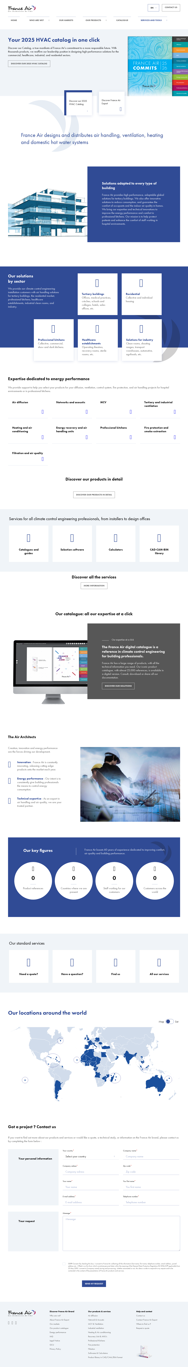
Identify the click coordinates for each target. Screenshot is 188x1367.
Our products (93, 20)
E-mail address (69, 1196)
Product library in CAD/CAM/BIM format (105, 1357)
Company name (129, 1150)
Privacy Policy (55, 1349)
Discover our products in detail (94, 494)
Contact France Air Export (146, 1319)
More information (94, 585)
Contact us (171, 7)
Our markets (66, 20)
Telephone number (130, 1196)
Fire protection (94, 1344)
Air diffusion (93, 1315)
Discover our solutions (118, 686)
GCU (52, 1344)
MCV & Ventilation (95, 1324)
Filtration (91, 1349)
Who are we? (36, 20)
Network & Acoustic (96, 1319)
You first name (128, 1181)
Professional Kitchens (96, 1340)
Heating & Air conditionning (99, 1332)
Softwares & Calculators (98, 1353)
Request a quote (142, 1328)
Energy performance (58, 1332)
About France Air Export (59, 1319)
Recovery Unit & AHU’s (97, 1336)
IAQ (51, 1336)
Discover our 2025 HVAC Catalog (29, 63)
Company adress (69, 1166)
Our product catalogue (59, 1328)
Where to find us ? (143, 1324)
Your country (68, 1150)
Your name (67, 1181)
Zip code (126, 1166)
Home (14, 20)
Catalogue (122, 20)
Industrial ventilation (96, 1328)
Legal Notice (55, 1340)
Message (66, 1213)
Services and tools (151, 20)
